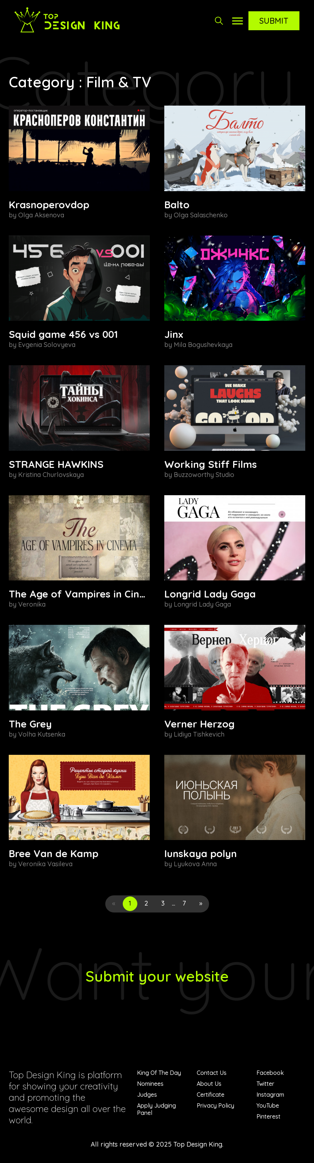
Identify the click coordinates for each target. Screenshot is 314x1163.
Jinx (173, 334)
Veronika (32, 604)
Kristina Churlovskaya (51, 474)
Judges (147, 1094)
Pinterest (268, 1116)
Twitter (265, 1083)
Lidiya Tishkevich (199, 734)
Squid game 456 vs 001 (63, 334)
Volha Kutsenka (41, 734)
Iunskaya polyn (200, 853)
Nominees (150, 1083)
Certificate (210, 1094)
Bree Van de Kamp (53, 853)
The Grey (30, 724)
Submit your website (157, 976)
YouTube (267, 1105)
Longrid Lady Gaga (210, 594)
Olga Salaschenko (201, 215)
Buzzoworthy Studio (204, 474)
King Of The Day (159, 1072)
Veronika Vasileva (45, 864)
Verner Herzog (199, 724)
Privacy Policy (215, 1105)
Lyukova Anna (195, 864)
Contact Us (212, 1072)
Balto (176, 204)
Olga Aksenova (41, 215)
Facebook (270, 1072)
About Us (209, 1083)
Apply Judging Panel (156, 1109)
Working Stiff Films (210, 464)
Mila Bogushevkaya (203, 344)
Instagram (270, 1094)
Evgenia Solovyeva (46, 344)
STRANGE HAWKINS (56, 464)
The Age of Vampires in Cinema (84, 594)
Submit (274, 21)
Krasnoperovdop (49, 204)
